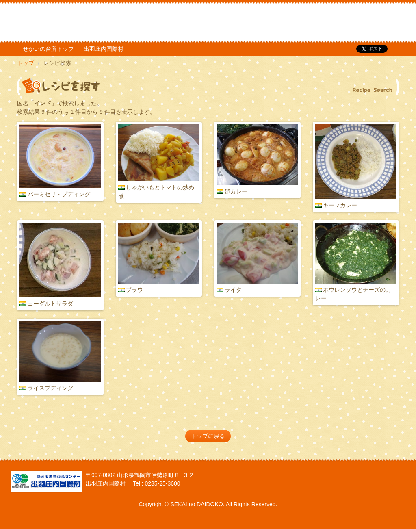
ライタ (233, 289)
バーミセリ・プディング (59, 194)
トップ (25, 63)
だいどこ (71, 20)
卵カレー (236, 191)
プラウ (134, 289)
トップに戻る (208, 436)
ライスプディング (50, 388)
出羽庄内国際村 (104, 49)
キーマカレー (340, 205)
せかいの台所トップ (48, 49)
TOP (344, 22)
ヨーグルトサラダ (50, 303)
